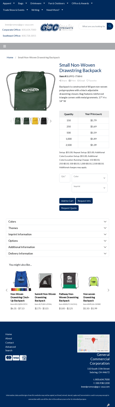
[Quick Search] (92, 26)
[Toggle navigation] (4, 46)
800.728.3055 (29, 35)
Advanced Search (10, 348)
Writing (35, 9)
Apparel (7, 3)
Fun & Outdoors (56, 3)
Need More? (52, 9)
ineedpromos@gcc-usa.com (19, 24)
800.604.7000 (29, 29)
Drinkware (35, 3)
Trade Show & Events (13, 9)
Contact (9, 342)
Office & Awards (80, 3)
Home (8, 334)
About (8, 338)
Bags (20, 3)
